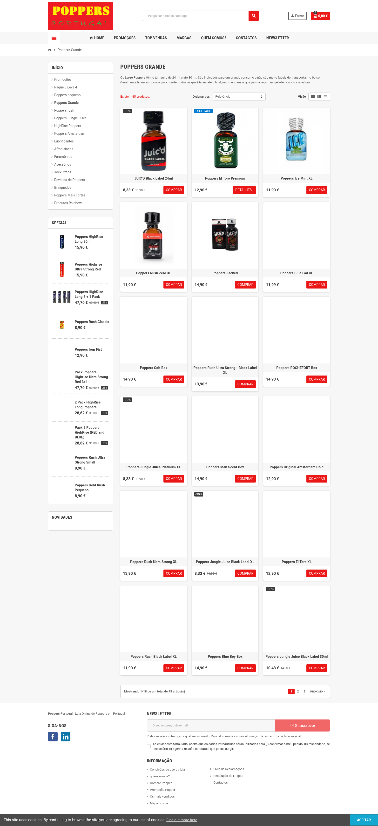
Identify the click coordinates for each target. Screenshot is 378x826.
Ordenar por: (201, 96)
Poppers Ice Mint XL (297, 178)
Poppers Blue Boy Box (225, 656)
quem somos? (160, 776)
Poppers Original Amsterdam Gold (297, 467)
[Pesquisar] (200, 16)
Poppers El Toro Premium (225, 178)
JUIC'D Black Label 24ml (154, 178)
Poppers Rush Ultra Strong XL (153, 562)
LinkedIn (65, 736)
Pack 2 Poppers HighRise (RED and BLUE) (89, 432)
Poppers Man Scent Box (225, 467)
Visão (302, 96)
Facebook (53, 736)
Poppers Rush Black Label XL (154, 656)
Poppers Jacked (225, 273)
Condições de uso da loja (167, 769)
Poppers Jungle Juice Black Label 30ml (297, 656)
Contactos (220, 782)
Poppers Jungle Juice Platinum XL (154, 467)
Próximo (318, 691)
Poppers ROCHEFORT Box (296, 368)
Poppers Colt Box (153, 368)
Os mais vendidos (162, 796)
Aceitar (360, 820)
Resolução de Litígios (228, 776)
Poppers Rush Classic (92, 322)
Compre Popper (161, 783)
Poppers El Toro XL (297, 562)
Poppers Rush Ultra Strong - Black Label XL (225, 370)
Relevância (222, 96)
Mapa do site (159, 803)
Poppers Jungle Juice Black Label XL (225, 562)
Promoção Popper (162, 790)
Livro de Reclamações (228, 769)
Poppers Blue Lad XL (296, 273)
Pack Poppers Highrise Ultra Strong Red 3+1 (91, 377)
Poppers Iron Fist (88, 349)
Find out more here (182, 820)
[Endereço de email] (211, 725)
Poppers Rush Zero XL (153, 273)
